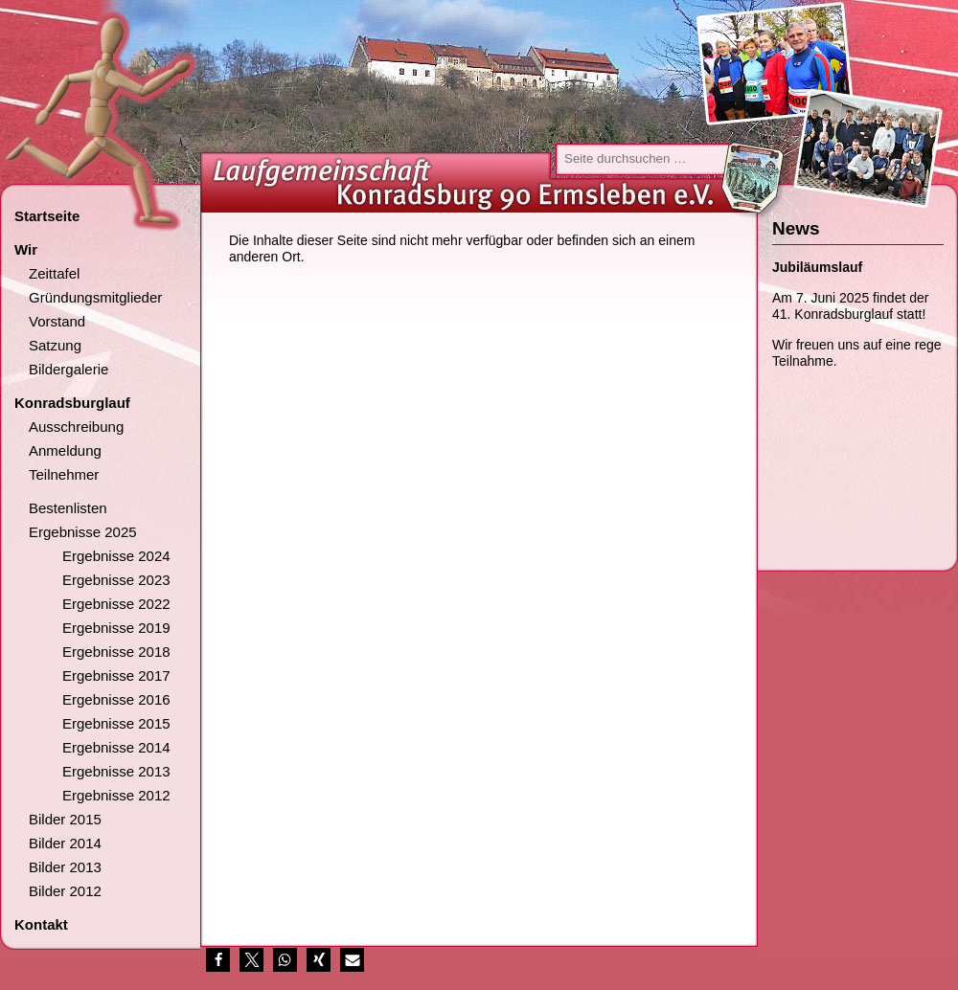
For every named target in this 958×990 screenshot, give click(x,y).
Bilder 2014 (65, 843)
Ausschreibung (76, 426)
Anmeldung (65, 450)
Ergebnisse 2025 (83, 532)
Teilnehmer (64, 474)
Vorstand (57, 321)
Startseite (47, 216)
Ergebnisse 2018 (116, 651)
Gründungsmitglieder (95, 297)
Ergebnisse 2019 (116, 627)
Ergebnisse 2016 (116, 699)
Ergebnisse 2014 (116, 747)
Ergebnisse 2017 (116, 675)
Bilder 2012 (65, 891)
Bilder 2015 (65, 819)
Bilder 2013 (65, 867)
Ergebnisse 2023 (116, 580)
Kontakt (41, 924)
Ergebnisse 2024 (116, 556)
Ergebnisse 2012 (116, 795)
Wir (25, 249)
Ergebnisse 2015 (116, 723)
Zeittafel (54, 273)
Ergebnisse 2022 (116, 604)
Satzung (55, 345)
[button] (218, 960)
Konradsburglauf (72, 402)
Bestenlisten (68, 508)
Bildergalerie (68, 369)
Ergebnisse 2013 (116, 771)
